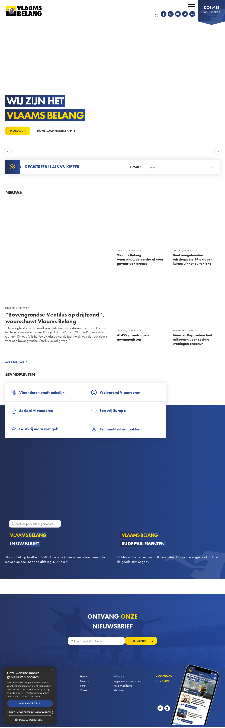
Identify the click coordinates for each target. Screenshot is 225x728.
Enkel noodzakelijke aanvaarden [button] (30, 712)
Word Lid (119, 677)
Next (218, 151)
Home (83, 677)
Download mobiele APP (55, 131)
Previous (8, 151)
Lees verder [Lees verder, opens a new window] (35, 696)
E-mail (134, 167)
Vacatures (119, 691)
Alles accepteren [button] (30, 703)
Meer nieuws (14, 362)
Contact (84, 691)
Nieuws (84, 682)
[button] (30, 719)
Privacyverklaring (123, 687)
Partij (82, 687)
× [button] (52, 670)
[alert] (30, 695)
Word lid (17, 131)
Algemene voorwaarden (128, 682)
